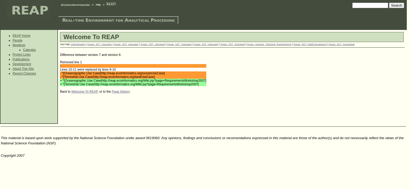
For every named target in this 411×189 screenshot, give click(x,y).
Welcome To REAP (84, 91)
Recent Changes (24, 73)
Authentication (78, 44)
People (17, 40)
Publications (21, 59)
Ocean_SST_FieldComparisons (310, 44)
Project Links (22, 54)
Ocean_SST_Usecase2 (126, 44)
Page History (120, 91)
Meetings (19, 45)
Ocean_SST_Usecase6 (232, 44)
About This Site (23, 69)
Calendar (29, 50)
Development (22, 64)
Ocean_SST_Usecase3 (152, 44)
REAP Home (21, 36)
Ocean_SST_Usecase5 (206, 44)
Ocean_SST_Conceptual (341, 44)
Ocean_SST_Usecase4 (179, 44)
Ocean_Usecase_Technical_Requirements (269, 44)
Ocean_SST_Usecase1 (99, 44)
